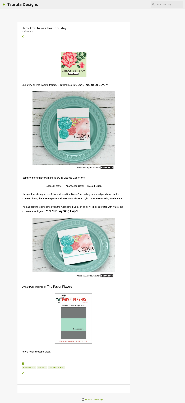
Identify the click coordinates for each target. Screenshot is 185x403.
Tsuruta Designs (22, 4)
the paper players (56, 367)
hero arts (42, 367)
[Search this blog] (169, 4)
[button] (23, 36)
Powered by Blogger (92, 399)
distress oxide (29, 367)
